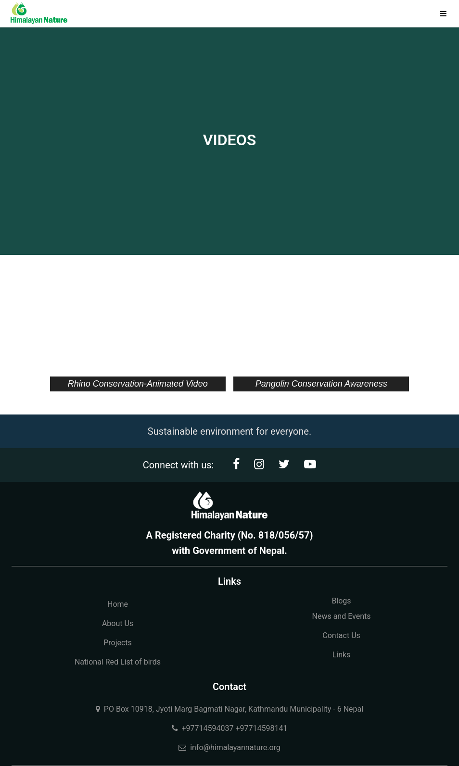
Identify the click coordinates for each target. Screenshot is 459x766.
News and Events (341, 616)
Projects (117, 642)
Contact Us (341, 635)
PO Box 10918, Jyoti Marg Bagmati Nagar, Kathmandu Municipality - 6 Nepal (229, 709)
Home (117, 604)
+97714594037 (208, 728)
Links (341, 654)
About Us (117, 623)
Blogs (341, 600)
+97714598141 (261, 728)
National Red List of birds (118, 661)
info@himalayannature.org (229, 747)
